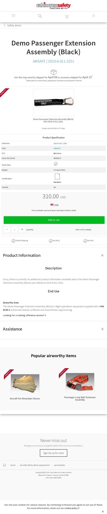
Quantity (29, 229)
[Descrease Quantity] (7, 229)
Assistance (53, 328)
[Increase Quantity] (22, 229)
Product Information (53, 255)
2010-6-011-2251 (60, 143)
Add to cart (54, 220)
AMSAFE (57, 148)
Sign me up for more (53, 453)
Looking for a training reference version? (23, 315)
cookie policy (71, 508)
